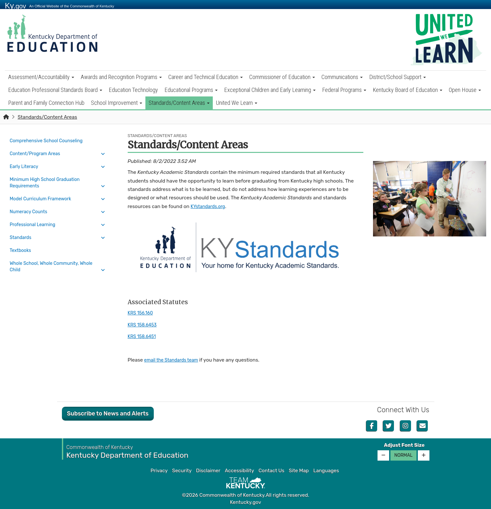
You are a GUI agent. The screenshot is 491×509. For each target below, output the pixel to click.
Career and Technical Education (205, 77)
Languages (326, 471)
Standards (22, 227)
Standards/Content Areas (179, 102)
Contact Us (271, 471)
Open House (465, 89)
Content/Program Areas (37, 152)
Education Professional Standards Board (55, 89)
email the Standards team (174, 360)
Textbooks (21, 238)
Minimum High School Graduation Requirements (48, 177)
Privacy (159, 471)
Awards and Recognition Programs (121, 77)
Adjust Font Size (404, 445)
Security (181, 471)
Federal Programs (344, 89)
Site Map (299, 471)
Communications (342, 77)
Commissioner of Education (282, 77)
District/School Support (397, 77)
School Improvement (116, 102)
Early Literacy (25, 163)
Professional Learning (35, 215)
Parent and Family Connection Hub (46, 102)
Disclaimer (208, 471)
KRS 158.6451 (143, 336)
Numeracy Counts (30, 204)
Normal (403, 455)
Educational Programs (191, 89)
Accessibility (239, 471)
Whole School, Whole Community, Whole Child (55, 252)
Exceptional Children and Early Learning (270, 89)
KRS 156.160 (142, 313)
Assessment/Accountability (41, 77)
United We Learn (236, 102)
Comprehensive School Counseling (50, 140)
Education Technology (133, 89)
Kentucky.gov (245, 502)
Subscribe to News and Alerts (108, 413)
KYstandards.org (210, 206)
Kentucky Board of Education (407, 89)
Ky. (15, 5)
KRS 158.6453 (144, 325)
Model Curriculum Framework (44, 193)
